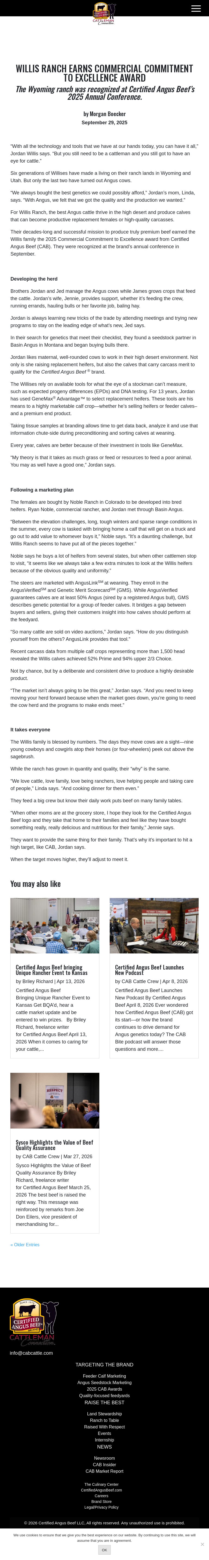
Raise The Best (105, 1402)
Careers (101, 1496)
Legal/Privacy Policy (101, 1507)
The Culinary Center (101, 1484)
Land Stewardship (104, 1414)
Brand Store (101, 1501)
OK (104, 1550)
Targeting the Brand (104, 1365)
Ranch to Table (104, 1420)
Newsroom (104, 1458)
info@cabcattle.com (31, 1353)
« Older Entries (24, 1244)
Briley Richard (37, 981)
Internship (104, 1440)
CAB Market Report (105, 1471)
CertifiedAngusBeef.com (101, 1490)
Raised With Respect (104, 1427)
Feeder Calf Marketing (104, 1376)
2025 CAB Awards (104, 1389)
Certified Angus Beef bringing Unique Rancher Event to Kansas (52, 970)
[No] (202, 1544)
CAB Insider (104, 1464)
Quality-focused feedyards (104, 1395)
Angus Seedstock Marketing (104, 1382)
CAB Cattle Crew (40, 1156)
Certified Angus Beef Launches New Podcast (149, 970)
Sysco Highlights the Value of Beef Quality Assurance (54, 1145)
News (104, 1447)
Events (104, 1433)
